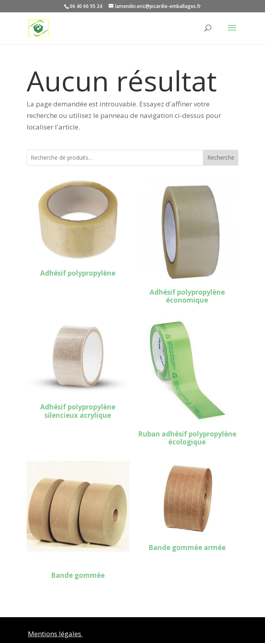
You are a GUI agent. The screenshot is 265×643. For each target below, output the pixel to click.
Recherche (220, 157)
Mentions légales (55, 633)
